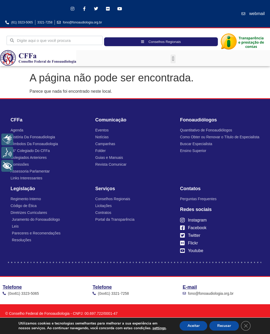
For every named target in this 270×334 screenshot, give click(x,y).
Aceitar (193, 325)
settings (159, 328)
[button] (173, 59)
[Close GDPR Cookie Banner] (245, 326)
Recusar (224, 325)
